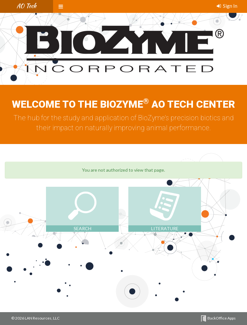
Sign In (227, 6)
